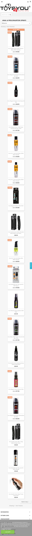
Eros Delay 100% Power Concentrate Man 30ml (16, 337)
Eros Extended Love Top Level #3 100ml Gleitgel (16, 468)
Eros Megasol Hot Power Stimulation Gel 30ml (16, 416)
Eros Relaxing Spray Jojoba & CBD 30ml (16, 311)
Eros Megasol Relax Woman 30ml (16, 389)
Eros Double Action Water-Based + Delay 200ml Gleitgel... (16, 49)
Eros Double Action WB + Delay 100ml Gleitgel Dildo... (16, 442)
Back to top (26, 502)
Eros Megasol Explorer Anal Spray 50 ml (16, 101)
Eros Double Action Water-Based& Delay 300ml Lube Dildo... (16, 232)
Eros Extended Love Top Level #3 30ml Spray (16, 285)
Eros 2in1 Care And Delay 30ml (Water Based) (16, 259)
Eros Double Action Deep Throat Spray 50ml (16, 494)
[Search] (6, 14)
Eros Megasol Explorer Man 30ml (16, 205)
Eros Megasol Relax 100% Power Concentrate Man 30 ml (16, 127)
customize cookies (6, 529)
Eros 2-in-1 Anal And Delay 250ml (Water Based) (16, 180)
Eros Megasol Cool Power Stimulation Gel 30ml (16, 75)
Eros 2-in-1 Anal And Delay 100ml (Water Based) (16, 154)
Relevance (16, 23)
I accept (7, 532)
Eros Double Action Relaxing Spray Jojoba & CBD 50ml (16, 363)
